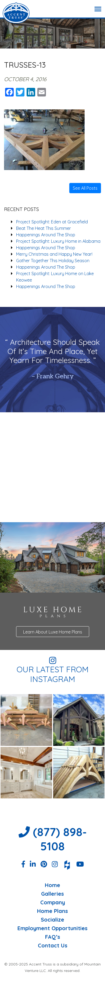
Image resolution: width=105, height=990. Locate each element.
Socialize (52, 919)
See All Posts (85, 188)
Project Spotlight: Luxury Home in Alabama (58, 241)
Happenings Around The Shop (45, 234)
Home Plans (52, 911)
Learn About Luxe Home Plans (52, 632)
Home (52, 885)
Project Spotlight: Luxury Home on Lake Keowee (55, 277)
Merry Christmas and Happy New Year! (54, 254)
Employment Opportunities (52, 928)
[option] (52, 359)
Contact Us (52, 945)
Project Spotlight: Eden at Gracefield (52, 221)
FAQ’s (52, 937)
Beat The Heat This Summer (43, 228)
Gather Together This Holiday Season (52, 260)
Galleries (52, 894)
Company (52, 902)
